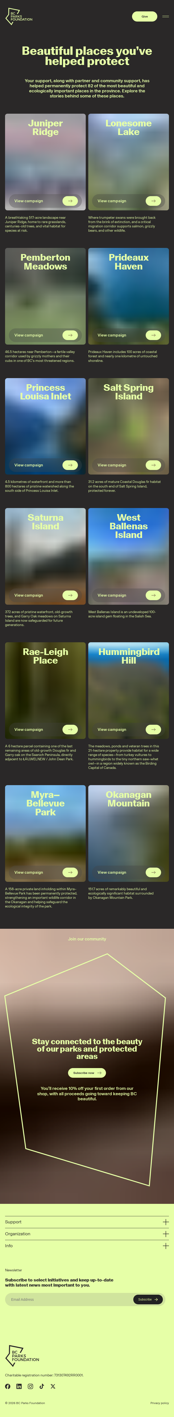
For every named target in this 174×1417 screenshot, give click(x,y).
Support (87, 1222)
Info (87, 1246)
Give (145, 16)
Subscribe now (87, 1072)
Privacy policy (159, 1403)
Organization (87, 1234)
